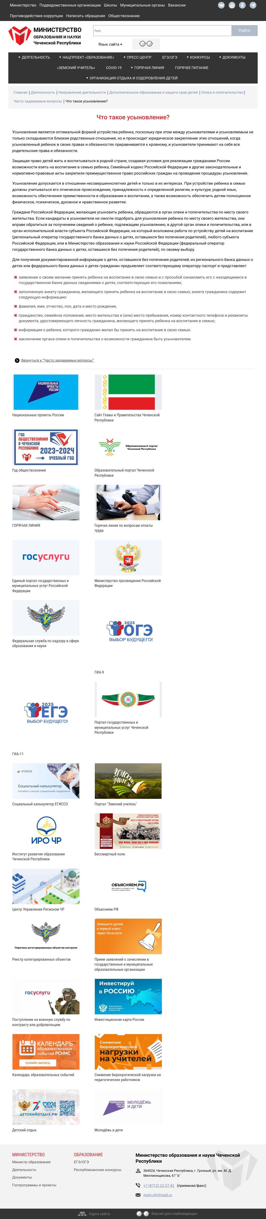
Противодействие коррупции (36, 15)
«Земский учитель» (76, 68)
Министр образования (31, 1162)
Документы (234, 58)
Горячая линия (149, 68)
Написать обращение (85, 15)
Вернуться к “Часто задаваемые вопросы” (57, 360)
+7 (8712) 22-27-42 (158, 1186)
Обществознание (124, 15)
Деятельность (36, 58)
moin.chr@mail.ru (157, 1195)
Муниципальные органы (142, 5)
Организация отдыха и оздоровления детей (134, 78)
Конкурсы (200, 58)
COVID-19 (114, 68)
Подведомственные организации (70, 5)
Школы (110, 5)
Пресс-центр (139, 58)
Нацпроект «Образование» (88, 58)
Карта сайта (99, 1214)
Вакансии (177, 5)
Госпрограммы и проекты (34, 1185)
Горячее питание (191, 68)
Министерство (23, 5)
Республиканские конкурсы (98, 1170)
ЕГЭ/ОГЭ (169, 58)
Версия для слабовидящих (174, 1214)
